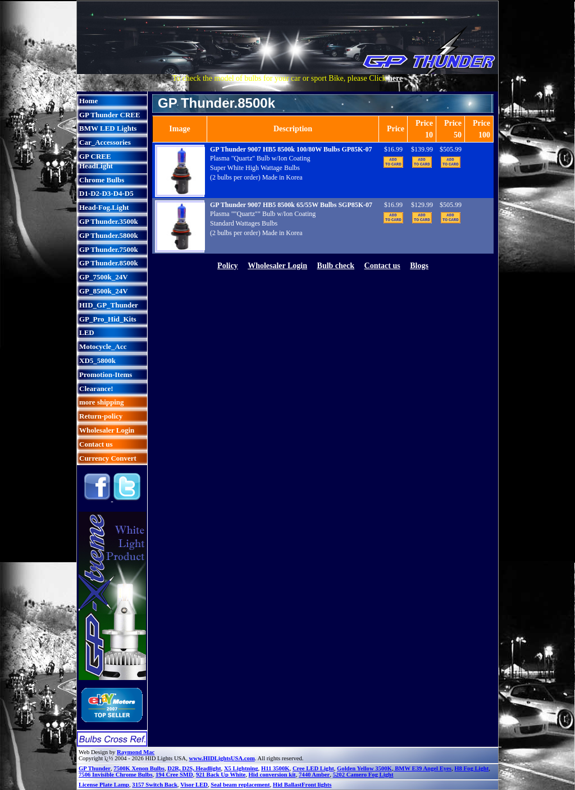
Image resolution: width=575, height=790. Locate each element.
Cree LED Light (313, 768)
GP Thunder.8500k (108, 263)
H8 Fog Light (471, 768)
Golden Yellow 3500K (364, 768)
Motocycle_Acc (102, 346)
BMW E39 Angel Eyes (422, 768)
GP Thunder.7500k (108, 249)
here (395, 78)
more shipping (101, 402)
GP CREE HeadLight (96, 161)
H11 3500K (275, 768)
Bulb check (336, 265)
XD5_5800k (97, 360)
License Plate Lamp (104, 785)
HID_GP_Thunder (108, 305)
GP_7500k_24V (103, 277)
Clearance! (96, 388)
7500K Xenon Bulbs (139, 768)
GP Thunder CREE (109, 115)
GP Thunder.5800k (108, 235)
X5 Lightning (241, 768)
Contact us (96, 444)
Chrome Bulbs (101, 180)
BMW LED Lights (107, 128)
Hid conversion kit (272, 774)
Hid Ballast (287, 785)
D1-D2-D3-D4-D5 (106, 193)
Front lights (316, 785)
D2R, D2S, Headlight (194, 768)
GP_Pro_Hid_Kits (107, 319)
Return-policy (100, 416)
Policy (227, 265)
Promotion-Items (105, 374)
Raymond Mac (135, 752)
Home (88, 101)
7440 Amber (314, 774)
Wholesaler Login (106, 430)
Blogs (419, 265)
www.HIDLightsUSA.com (222, 758)
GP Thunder (95, 768)
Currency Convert (107, 458)
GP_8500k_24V (103, 291)
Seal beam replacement (240, 785)
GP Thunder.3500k (108, 221)
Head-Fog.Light (104, 207)
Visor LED (194, 785)
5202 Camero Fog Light (363, 774)
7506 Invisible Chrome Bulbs (116, 774)
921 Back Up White (220, 774)
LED (86, 332)
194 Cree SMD (174, 774)
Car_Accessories (105, 142)
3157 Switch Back (154, 785)
